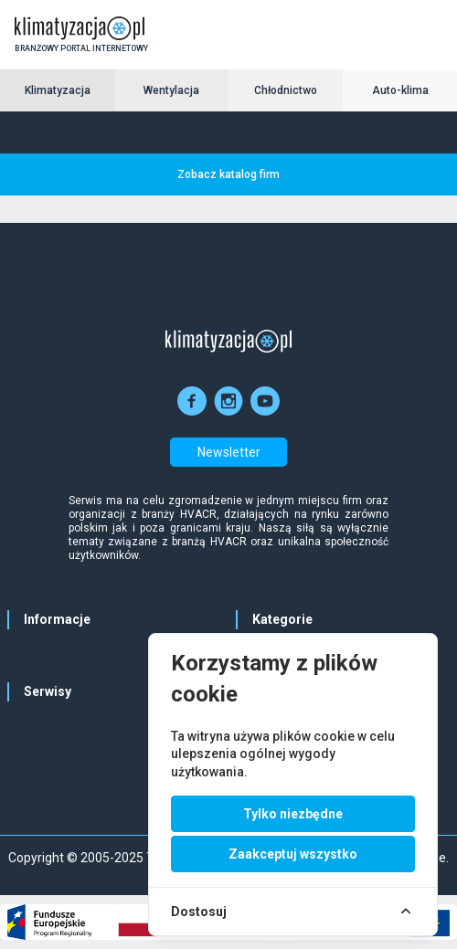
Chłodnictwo (285, 90)
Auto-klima (400, 90)
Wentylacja (171, 90)
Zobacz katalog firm (228, 174)
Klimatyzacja (57, 90)
